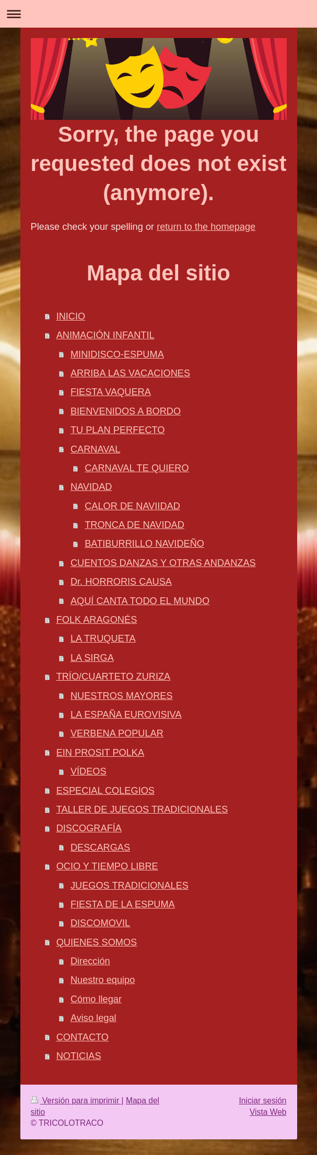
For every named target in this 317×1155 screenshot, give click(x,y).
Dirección (90, 961)
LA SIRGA (92, 658)
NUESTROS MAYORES (122, 696)
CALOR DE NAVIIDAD (132, 506)
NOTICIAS (78, 1056)
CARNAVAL (95, 449)
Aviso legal (93, 1018)
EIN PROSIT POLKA (100, 752)
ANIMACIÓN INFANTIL (105, 335)
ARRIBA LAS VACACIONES (130, 373)
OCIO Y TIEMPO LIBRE (107, 866)
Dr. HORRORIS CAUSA (121, 581)
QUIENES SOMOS (96, 942)
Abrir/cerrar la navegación (158, 14)
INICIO (71, 316)
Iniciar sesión (262, 1100)
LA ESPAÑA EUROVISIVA (126, 714)
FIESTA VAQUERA (111, 392)
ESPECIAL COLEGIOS (105, 790)
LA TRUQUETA (103, 638)
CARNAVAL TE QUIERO (137, 468)
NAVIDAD (91, 487)
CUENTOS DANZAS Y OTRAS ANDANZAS (163, 563)
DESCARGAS (100, 847)
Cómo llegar (96, 999)
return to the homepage (206, 227)
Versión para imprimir (76, 1100)
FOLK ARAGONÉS (96, 620)
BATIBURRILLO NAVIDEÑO (144, 543)
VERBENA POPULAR (117, 733)
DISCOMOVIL (100, 923)
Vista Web (268, 1112)
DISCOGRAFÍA (89, 828)
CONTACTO (82, 1037)
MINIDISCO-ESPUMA (117, 354)
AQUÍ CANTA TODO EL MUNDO (140, 601)
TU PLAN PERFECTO (118, 430)
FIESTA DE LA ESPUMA (123, 904)
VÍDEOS (89, 771)
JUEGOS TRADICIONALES (130, 885)
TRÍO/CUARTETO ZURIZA (113, 676)
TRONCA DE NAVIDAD (134, 525)
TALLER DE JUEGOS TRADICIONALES (142, 809)
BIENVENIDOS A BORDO (126, 411)
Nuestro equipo (103, 980)
